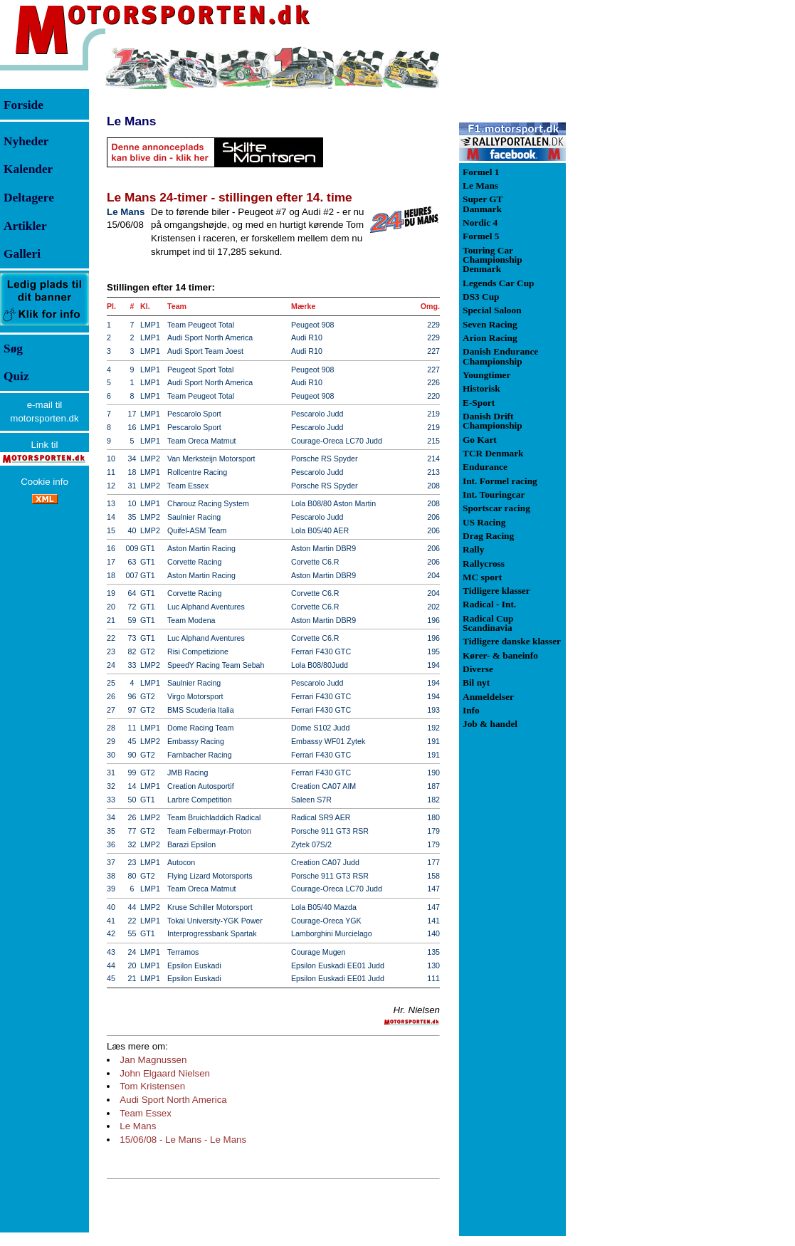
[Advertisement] (640, 259)
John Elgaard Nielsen (165, 1073)
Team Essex (146, 1113)
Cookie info (44, 481)
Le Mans (131, 121)
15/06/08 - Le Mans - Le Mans (183, 1139)
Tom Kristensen (152, 1086)
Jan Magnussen (153, 1059)
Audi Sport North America (173, 1099)
